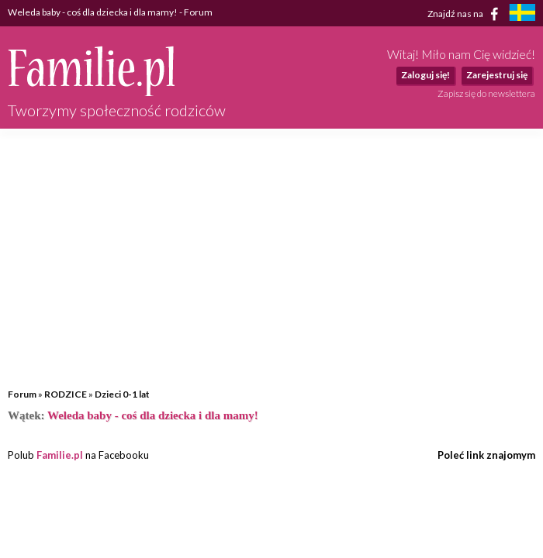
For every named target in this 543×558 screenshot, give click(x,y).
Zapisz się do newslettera (486, 93)
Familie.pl (59, 455)
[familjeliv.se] (522, 14)
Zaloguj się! (425, 75)
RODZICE (65, 394)
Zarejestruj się (496, 75)
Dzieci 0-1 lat (122, 394)
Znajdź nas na (465, 13)
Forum (22, 394)
